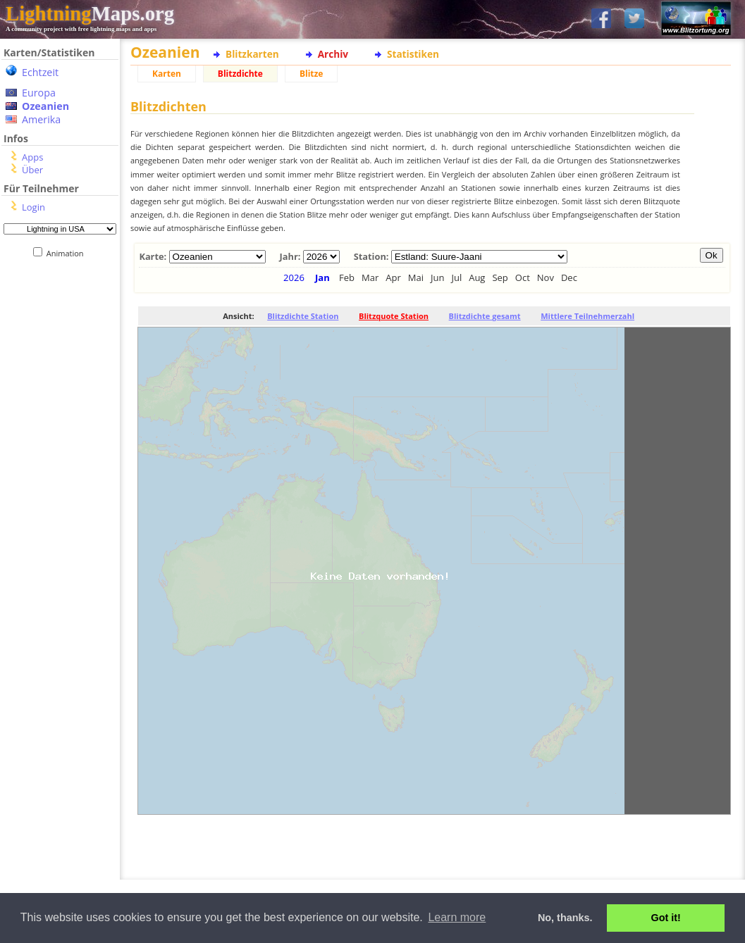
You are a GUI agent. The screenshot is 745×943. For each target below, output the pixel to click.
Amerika (41, 119)
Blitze (312, 74)
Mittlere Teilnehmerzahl (587, 316)
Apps (32, 157)
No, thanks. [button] (565, 917)
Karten (166, 74)
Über (32, 169)
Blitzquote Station (394, 316)
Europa (39, 92)
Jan (322, 277)
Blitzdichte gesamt (485, 316)
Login (33, 207)
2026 (293, 277)
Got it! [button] (666, 917)
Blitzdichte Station (302, 316)
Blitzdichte (240, 74)
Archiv (333, 54)
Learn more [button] (457, 917)
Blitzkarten (252, 54)
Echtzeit (40, 72)
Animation (68, 253)
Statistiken (413, 54)
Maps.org (90, 13)
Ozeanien (45, 106)
